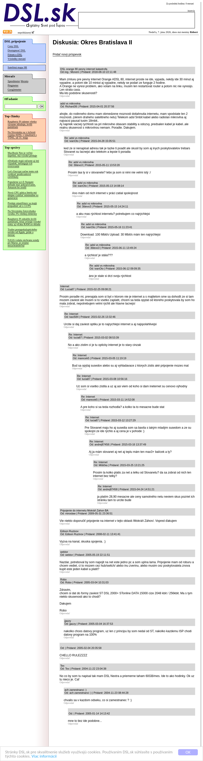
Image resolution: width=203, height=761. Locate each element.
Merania (24, 81)
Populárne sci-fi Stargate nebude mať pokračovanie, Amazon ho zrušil (22, 185)
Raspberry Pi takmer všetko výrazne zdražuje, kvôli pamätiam (22, 124)
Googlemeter (14, 89)
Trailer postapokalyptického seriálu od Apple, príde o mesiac (22, 232)
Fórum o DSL (15, 54)
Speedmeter (14, 81)
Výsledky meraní (17, 58)
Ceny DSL (13, 46)
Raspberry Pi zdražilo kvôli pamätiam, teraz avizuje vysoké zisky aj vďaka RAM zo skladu (24, 222)
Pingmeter (13, 85)
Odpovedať (65, 96)
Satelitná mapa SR (17, 67)
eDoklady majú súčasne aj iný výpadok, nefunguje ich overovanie (23, 163)
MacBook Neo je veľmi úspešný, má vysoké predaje (22, 154)
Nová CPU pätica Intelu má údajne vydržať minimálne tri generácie (23, 195)
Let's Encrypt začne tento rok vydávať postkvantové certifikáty (23, 174)
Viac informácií (44, 756)
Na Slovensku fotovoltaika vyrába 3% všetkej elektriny (22, 212)
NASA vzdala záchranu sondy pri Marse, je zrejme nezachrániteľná (23, 243)
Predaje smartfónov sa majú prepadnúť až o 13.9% (22, 204)
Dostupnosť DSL (17, 50)
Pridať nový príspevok (67, 54)
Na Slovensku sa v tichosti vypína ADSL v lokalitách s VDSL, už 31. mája (22, 135)
